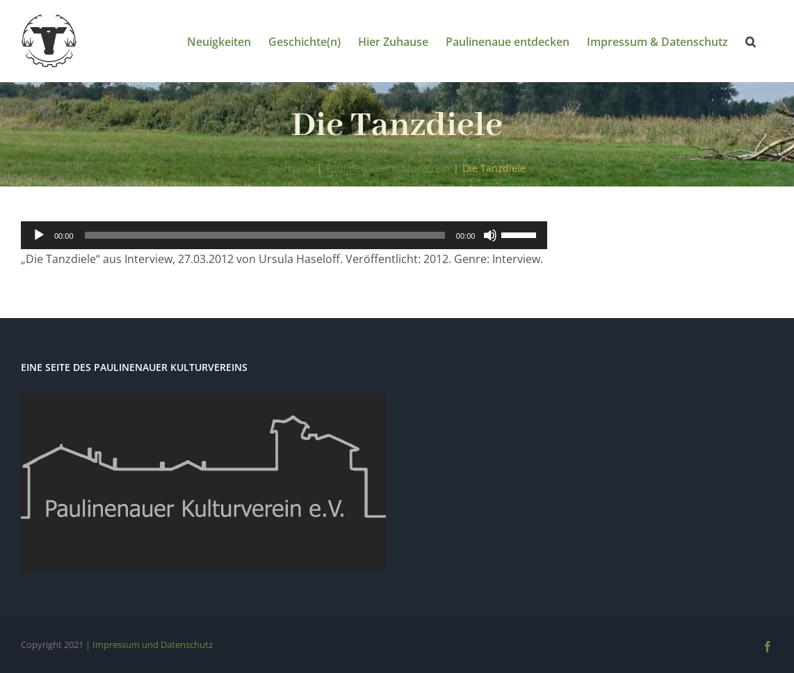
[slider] (265, 235)
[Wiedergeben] (39, 235)
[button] (750, 40)
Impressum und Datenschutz (152, 644)
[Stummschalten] (490, 235)
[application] (284, 235)
